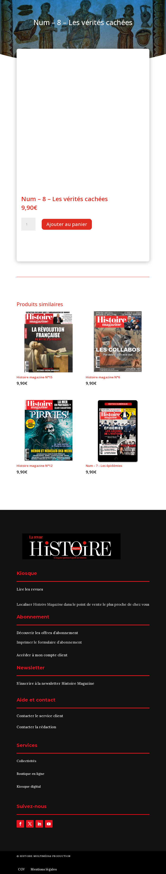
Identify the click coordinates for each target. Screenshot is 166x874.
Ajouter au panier (66, 224)
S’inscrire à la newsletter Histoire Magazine (55, 683)
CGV (21, 869)
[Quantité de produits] (28, 224)
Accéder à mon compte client (42, 655)
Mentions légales (44, 869)
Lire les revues (30, 589)
